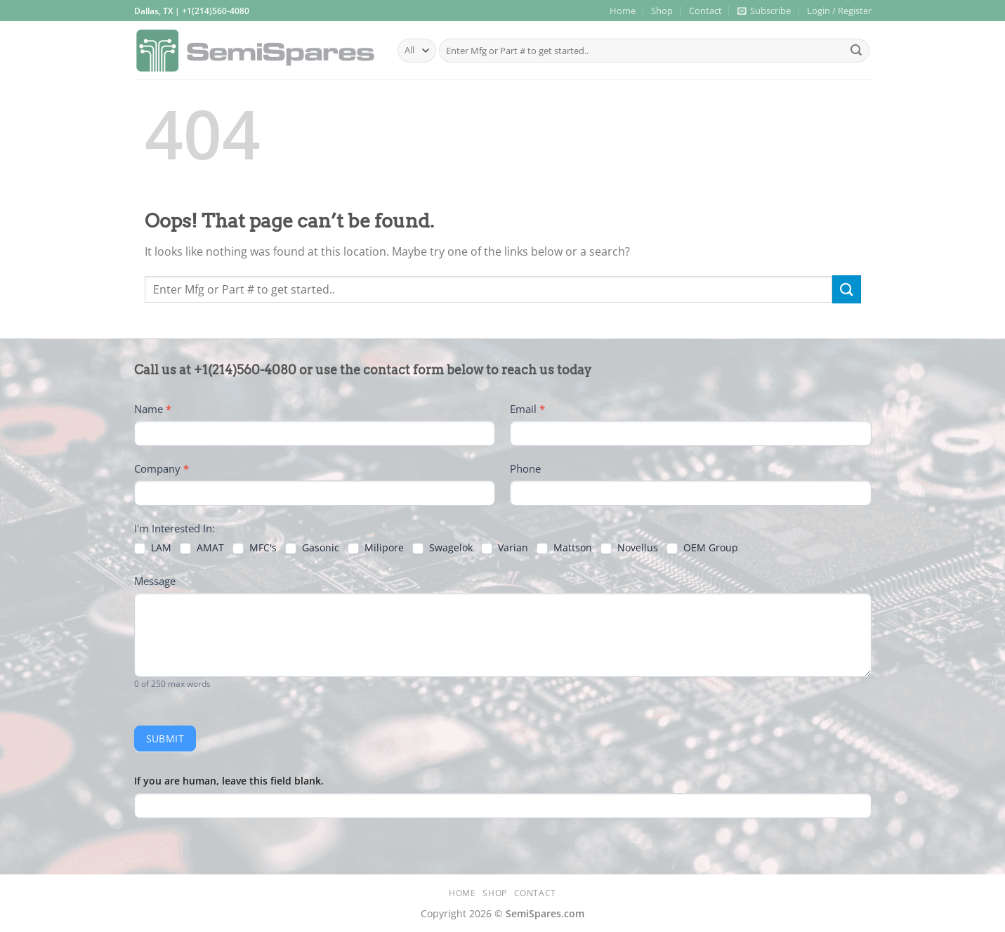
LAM (152, 548)
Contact (705, 10)
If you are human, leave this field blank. (229, 780)
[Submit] (856, 51)
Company (161, 468)
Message (155, 581)
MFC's (254, 548)
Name (152, 409)
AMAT (202, 548)
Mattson (564, 548)
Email (527, 409)
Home (623, 10)
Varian (504, 548)
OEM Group (702, 548)
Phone (525, 468)
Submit (165, 738)
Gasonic (312, 548)
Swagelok (442, 548)
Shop (662, 10)
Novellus (629, 548)
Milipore (376, 548)
